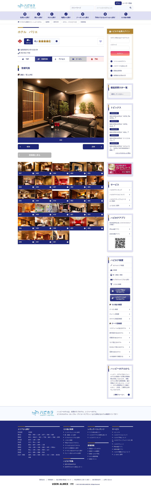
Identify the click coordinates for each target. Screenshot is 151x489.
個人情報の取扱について (63, 480)
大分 (48, 455)
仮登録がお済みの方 (120, 75)
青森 (29, 434)
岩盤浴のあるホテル (120, 337)
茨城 (54, 437)
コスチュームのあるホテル (120, 328)
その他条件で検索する (120, 356)
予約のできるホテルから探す (105, 15)
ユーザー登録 (127, 3)
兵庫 (34, 447)
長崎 (39, 455)
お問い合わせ (108, 480)
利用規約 (50, 480)
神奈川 (35, 437)
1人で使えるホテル (120, 342)
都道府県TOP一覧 (119, 87)
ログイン (120, 53)
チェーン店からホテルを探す (72, 453)
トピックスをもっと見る (122, 153)
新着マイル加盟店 (93, 451)
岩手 (43, 434)
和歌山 (53, 447)
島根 (43, 450)
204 (97, 147)
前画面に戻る (29, 155)
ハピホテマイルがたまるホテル (119, 298)
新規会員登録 (118, 70)
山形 (39, 434)
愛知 (29, 445)
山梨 (34, 439)
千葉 (44, 437)
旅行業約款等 (96, 480)
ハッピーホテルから (120, 369)
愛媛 (39, 452)
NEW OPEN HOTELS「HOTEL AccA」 (119, 123)
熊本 (43, 455)
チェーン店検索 (120, 314)
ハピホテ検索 (117, 260)
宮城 (48, 434)
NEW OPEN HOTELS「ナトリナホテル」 (120, 137)
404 (25, 147)
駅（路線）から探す (69, 435)
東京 (29, 437)
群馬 (58, 437)
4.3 (35, 41)
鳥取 (39, 450)
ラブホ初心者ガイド (94, 432)
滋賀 (43, 447)
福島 (52, 434)
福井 (39, 442)
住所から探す (25, 15)
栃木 (49, 437)
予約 (94, 59)
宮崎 (52, 455)
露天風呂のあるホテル (120, 333)
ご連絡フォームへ (118, 394)
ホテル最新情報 (93, 456)
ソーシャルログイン (120, 61)
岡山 (29, 450)
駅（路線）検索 (116, 275)
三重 (43, 445)
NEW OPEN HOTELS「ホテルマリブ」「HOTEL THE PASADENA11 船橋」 (120, 146)
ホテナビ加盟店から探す (71, 448)
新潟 (29, 439)
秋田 (34, 434)
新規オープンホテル (94, 448)
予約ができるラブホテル (71, 443)
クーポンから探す (82, 15)
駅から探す (38, 15)
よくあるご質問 (120, 205)
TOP (25, 59)
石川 (29, 442)
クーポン (77, 59)
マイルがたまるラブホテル (71, 445)
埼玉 (40, 437)
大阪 (29, 447)
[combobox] (111, 8)
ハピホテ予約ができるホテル (118, 291)
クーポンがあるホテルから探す (72, 450)
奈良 (48, 447)
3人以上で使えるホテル (120, 347)
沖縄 (29, 457)
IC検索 (113, 270)
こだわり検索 (115, 284)
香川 (29, 452)
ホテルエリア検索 (117, 265)
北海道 (30, 432)
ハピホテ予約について (119, 437)
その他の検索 (126, 15)
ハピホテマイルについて (120, 194)
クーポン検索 (120, 309)
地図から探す (66, 15)
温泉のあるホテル (120, 352)
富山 (34, 442)
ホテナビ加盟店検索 (120, 319)
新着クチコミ (92, 459)
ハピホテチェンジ (118, 444)
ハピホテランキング (120, 190)
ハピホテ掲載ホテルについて (121, 452)
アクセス (60, 59)
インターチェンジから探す (71, 432)
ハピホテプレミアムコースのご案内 (120, 200)
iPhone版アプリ (120, 229)
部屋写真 (43, 59)
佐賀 (34, 455)
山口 (48, 450)
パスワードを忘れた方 (120, 66)
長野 (39, 439)
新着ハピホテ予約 (93, 454)
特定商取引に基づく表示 (81, 480)
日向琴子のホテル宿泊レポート (72, 467)
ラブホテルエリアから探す (119, 280)
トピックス (116, 107)
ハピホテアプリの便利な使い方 (97, 435)
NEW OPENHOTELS (69, 464)
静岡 (39, 445)
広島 (34, 450)
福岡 (29, 455)
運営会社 (42, 480)
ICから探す (52, 15)
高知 (43, 452)
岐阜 (34, 445)
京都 (39, 447)
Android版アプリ (120, 234)
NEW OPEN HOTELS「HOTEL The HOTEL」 (120, 115)
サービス (115, 185)
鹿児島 (58, 455)
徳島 (34, 452)
